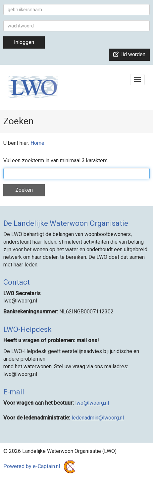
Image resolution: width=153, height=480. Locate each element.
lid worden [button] (129, 54)
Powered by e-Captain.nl (40, 466)
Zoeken (24, 190)
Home (37, 143)
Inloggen (24, 42)
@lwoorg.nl (92, 403)
